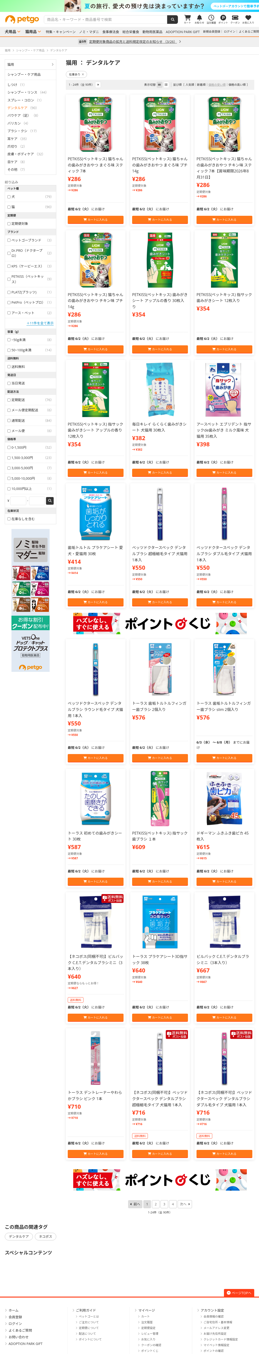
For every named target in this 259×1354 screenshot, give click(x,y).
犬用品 (10, 31)
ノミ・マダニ (89, 32)
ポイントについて (90, 1339)
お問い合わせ (19, 1337)
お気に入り (148, 1339)
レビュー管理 (149, 1334)
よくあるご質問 (249, 32)
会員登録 (15, 1317)
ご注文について (89, 1322)
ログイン (229, 32)
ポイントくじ (149, 1351)
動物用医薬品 (152, 32)
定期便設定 (148, 1328)
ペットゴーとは (89, 1316)
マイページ (146, 1310)
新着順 (201, 85)
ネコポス (45, 1236)
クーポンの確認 (151, 1345)
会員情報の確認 (214, 1316)
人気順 (190, 85)
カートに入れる (95, 220)
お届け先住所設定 (215, 1334)
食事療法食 (110, 32)
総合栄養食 (130, 32)
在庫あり (76, 74)
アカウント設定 (212, 1310)
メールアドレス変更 (216, 1328)
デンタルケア (19, 1236)
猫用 (10, 64)
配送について (87, 1334)
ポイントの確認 (214, 1351)
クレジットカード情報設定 (221, 1339)
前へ (137, 1204)
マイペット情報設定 (216, 1345)
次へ (183, 1204)
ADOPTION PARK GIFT (183, 32)
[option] (129, 6)
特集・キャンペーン (61, 32)
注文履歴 (147, 1322)
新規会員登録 (211, 32)
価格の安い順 (217, 85)
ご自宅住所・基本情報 (218, 1322)
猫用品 (31, 31)
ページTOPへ (239, 1293)
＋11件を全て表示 (40, 323)
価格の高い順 (237, 85)
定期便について (89, 1328)
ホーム (14, 1310)
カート (145, 1316)
